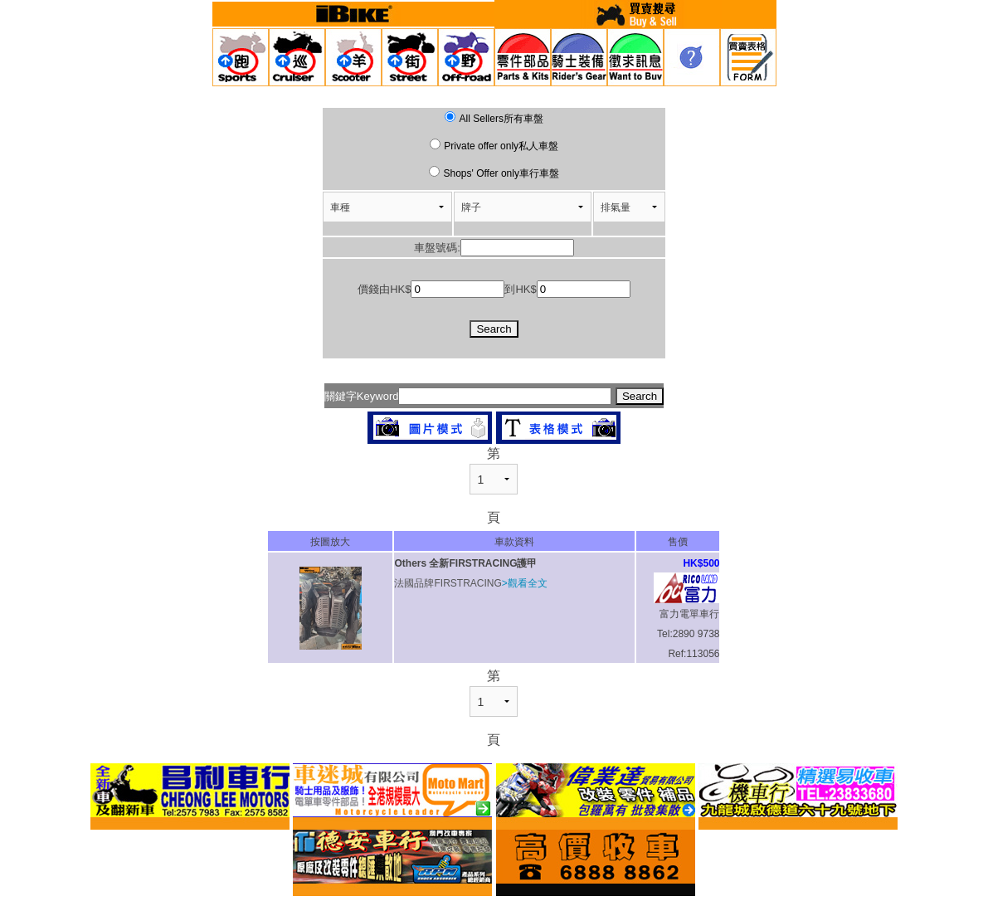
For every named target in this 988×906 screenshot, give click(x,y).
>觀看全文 (525, 583)
